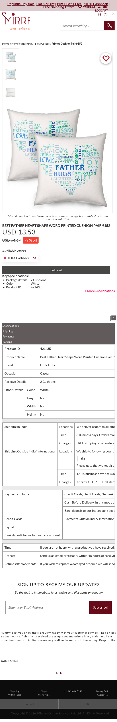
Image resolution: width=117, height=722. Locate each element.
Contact (29, 704)
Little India (47, 365)
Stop (115, 678)
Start (111, 678)
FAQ (87, 704)
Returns (7, 341)
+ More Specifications (100, 291)
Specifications (10, 325)
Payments (8, 336)
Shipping (7, 331)
